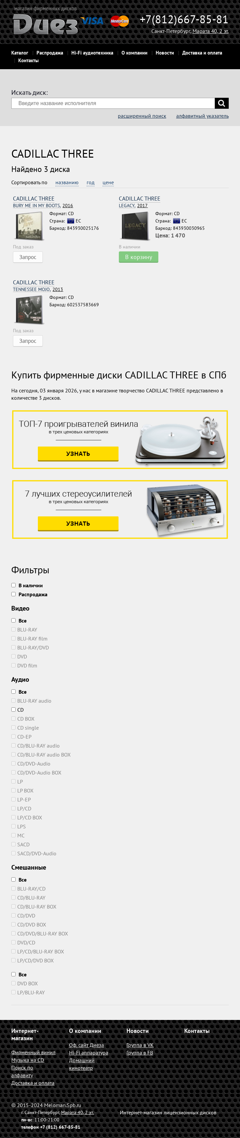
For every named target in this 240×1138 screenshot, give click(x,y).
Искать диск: (29, 92)
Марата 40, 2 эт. (211, 31)
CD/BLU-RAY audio (35, 745)
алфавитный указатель (202, 115)
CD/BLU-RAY (28, 897)
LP (17, 781)
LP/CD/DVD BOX (32, 960)
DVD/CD (23, 942)
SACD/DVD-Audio (33, 853)
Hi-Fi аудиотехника (92, 53)
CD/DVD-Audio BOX (36, 772)
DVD (19, 656)
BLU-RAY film (29, 638)
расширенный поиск (142, 115)
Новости (165, 53)
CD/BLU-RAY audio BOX (41, 754)
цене (108, 182)
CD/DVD (23, 915)
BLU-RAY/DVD (30, 647)
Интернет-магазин (25, 1034)
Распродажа (50, 53)
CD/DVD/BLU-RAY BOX (39, 933)
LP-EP (21, 799)
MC (18, 835)
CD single (25, 727)
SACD (20, 844)
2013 (38, 289)
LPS (18, 826)
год (91, 182)
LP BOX (22, 790)
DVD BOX (24, 983)
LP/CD (21, 808)
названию (67, 182)
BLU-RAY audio (31, 700)
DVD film (24, 665)
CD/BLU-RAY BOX (33, 906)
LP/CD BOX (26, 817)
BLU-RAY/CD (28, 888)
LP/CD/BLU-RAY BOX (37, 951)
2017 (133, 205)
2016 (43, 205)
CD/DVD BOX (28, 924)
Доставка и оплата (202, 53)
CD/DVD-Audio (30, 763)
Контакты (28, 60)
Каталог (19, 53)
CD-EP (21, 736)
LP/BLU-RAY (28, 992)
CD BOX (23, 718)
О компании (134, 53)
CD (17, 709)
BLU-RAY (24, 629)
